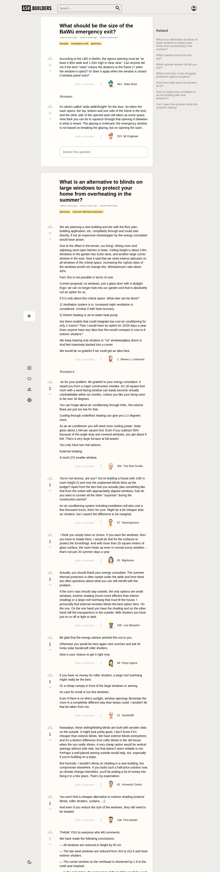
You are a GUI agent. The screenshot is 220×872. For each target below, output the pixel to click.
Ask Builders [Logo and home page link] (37, 8)
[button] (104, 152)
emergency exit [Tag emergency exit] (79, 43)
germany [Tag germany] (96, 43)
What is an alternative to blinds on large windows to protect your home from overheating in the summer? (177, 44)
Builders (29, 395)
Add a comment (84, 84)
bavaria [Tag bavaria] (64, 43)
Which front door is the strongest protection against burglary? (176, 75)
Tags (29, 384)
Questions (29, 373)
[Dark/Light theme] (29, 862)
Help (29, 405)
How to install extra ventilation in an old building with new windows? (176, 95)
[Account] (193, 8)
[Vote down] (50, 71)
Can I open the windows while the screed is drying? (177, 106)
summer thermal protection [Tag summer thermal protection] (88, 211)
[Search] (89, 8)
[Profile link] (130, 84)
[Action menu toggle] (101, 84)
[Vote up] (50, 58)
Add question (29, 316)
